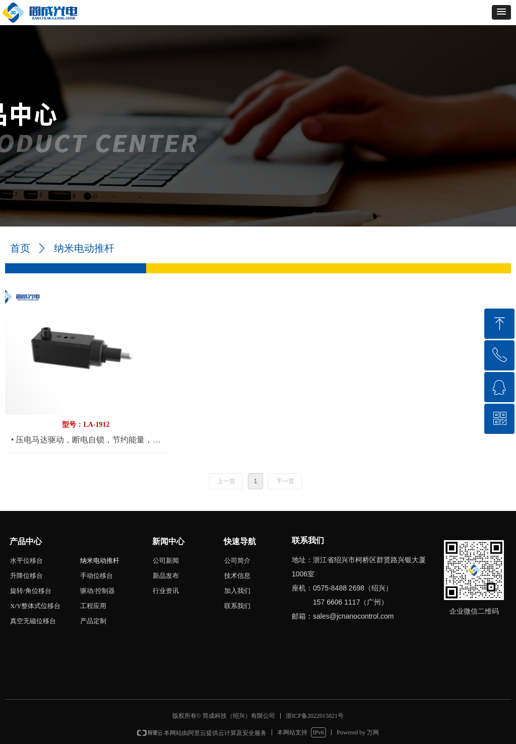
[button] (501, 12)
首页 (20, 248)
